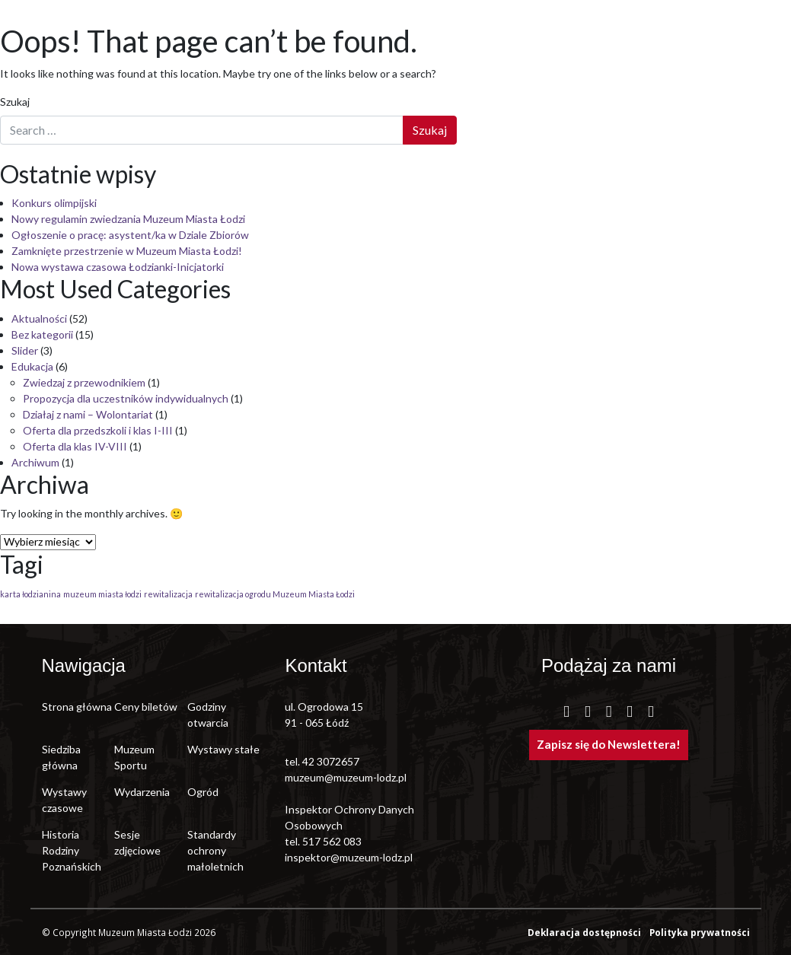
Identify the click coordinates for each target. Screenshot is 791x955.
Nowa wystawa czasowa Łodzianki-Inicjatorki (117, 266)
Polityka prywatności (699, 932)
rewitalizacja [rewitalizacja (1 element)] (168, 594)
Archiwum (35, 462)
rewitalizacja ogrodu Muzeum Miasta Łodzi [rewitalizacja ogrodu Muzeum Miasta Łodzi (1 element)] (275, 594)
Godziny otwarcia (207, 714)
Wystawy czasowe (64, 799)
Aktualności (39, 318)
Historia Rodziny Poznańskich (71, 850)
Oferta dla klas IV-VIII (75, 446)
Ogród (202, 791)
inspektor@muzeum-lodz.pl (349, 857)
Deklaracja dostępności (585, 932)
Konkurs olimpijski (54, 202)
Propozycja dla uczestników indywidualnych (125, 398)
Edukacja (32, 366)
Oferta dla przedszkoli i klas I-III (98, 430)
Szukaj (15, 101)
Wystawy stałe (223, 749)
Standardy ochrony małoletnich (215, 850)
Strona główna (77, 706)
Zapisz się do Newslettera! (609, 744)
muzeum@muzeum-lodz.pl (346, 777)
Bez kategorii (42, 334)
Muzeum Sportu (134, 757)
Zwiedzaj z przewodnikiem (84, 382)
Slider (24, 350)
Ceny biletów (145, 706)
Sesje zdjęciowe (137, 842)
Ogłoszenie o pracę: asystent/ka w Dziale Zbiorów (130, 234)
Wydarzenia (142, 791)
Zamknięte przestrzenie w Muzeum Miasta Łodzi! (126, 250)
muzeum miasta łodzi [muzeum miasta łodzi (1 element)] (102, 594)
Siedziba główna (61, 757)
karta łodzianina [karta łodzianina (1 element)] (30, 594)
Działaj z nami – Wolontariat (88, 414)
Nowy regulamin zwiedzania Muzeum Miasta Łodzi (128, 218)
